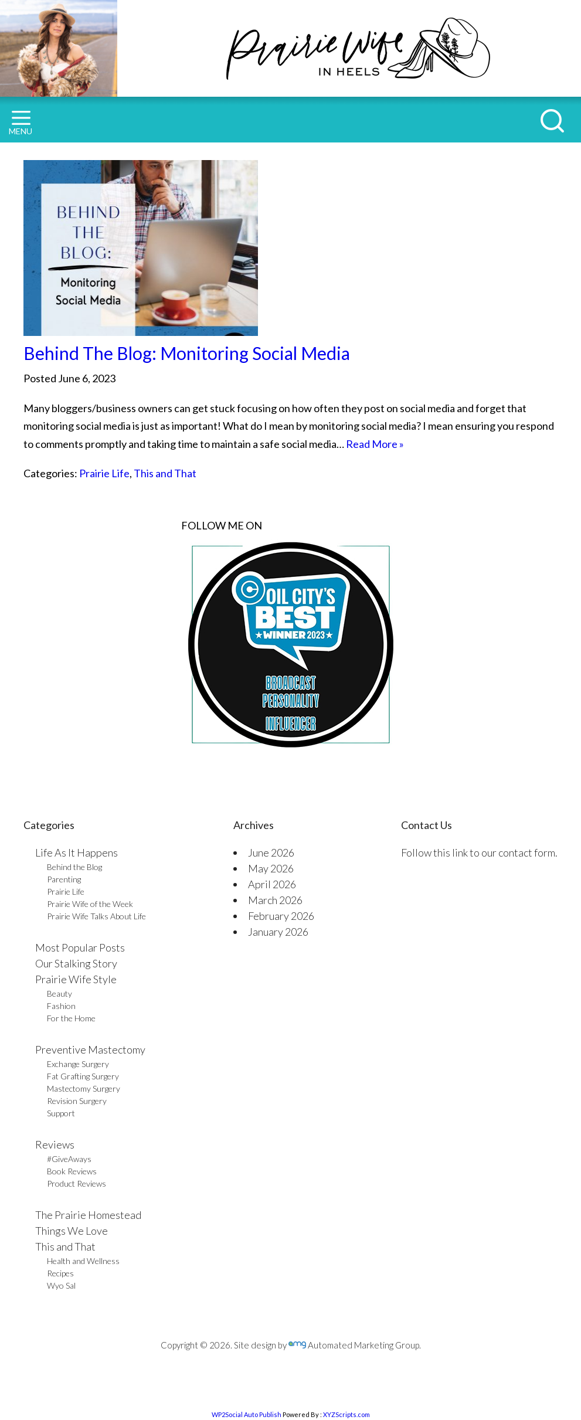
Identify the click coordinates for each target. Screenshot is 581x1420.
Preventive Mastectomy (90, 1049)
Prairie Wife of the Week (90, 904)
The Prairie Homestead (88, 1214)
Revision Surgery (77, 1101)
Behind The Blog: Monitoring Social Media (186, 353)
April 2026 (272, 884)
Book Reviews (72, 1171)
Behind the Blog (74, 867)
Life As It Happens (76, 852)
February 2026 (281, 915)
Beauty (59, 993)
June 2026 (271, 852)
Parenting (64, 879)
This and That (165, 473)
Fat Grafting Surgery (83, 1076)
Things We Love (71, 1230)
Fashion (61, 1006)
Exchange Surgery (78, 1064)
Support (61, 1113)
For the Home (71, 1018)
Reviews (54, 1144)
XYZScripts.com (346, 1414)
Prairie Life (104, 473)
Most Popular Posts (80, 947)
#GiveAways (69, 1159)
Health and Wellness (83, 1261)
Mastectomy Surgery (83, 1088)
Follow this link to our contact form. (479, 852)
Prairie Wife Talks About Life (96, 916)
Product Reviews (76, 1183)
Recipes (60, 1273)
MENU (20, 123)
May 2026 (271, 868)
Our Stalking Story (76, 963)
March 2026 (275, 900)
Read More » (375, 443)
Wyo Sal (61, 1285)
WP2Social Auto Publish (246, 1414)
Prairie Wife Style (76, 979)
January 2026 (278, 931)
